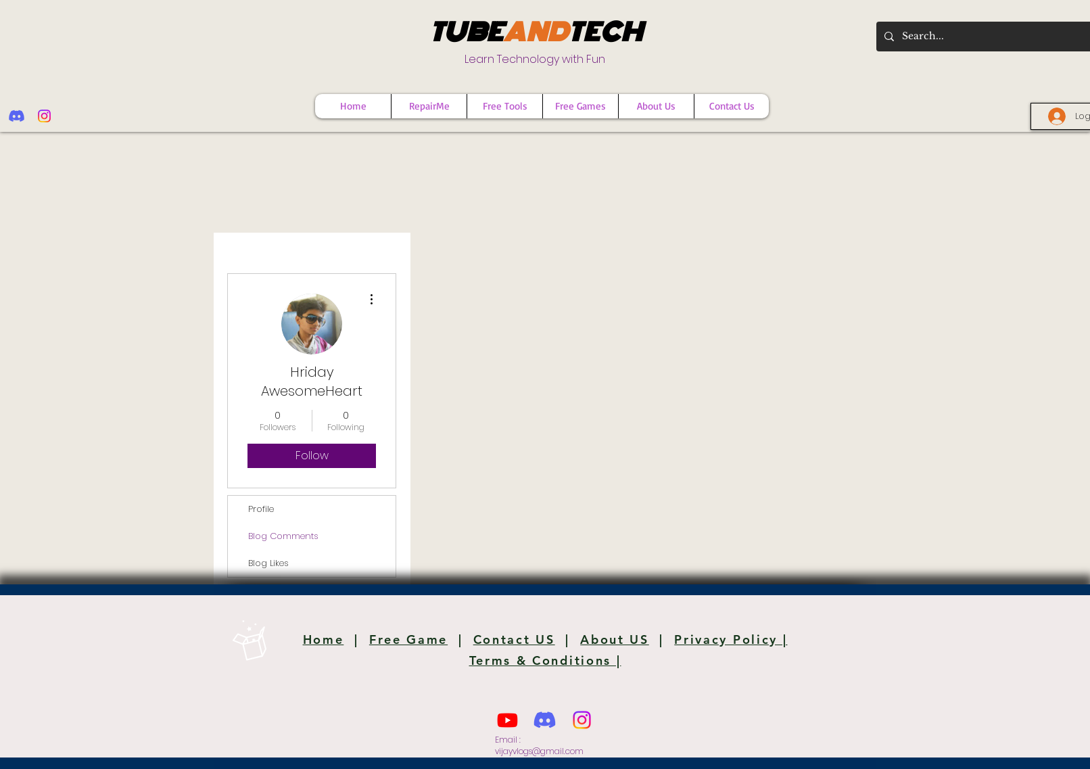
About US (614, 639)
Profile (261, 509)
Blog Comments (283, 536)
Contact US (514, 639)
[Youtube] (507, 720)
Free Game (408, 639)
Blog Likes (268, 563)
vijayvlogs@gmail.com (539, 751)
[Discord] (16, 116)
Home (323, 639)
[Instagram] (44, 116)
